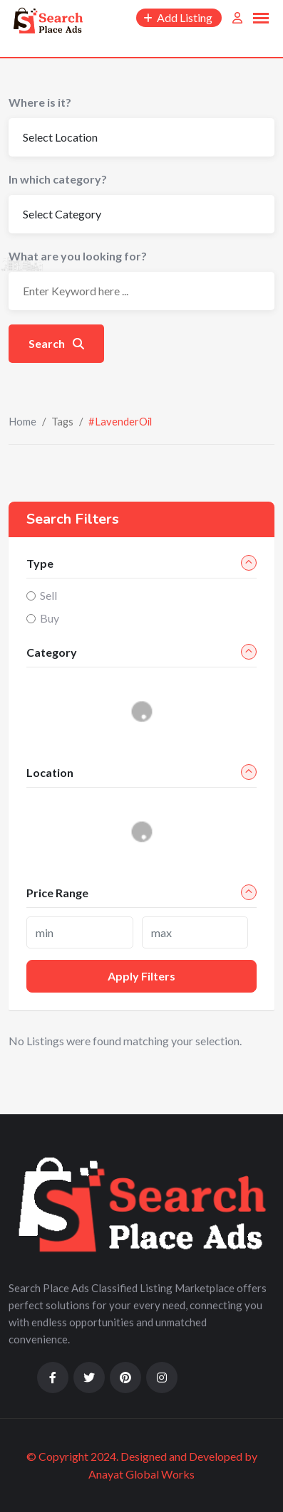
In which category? (58, 179)
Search (56, 343)
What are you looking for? (78, 256)
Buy (49, 618)
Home (22, 421)
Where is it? (40, 102)
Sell (48, 595)
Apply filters (141, 976)
